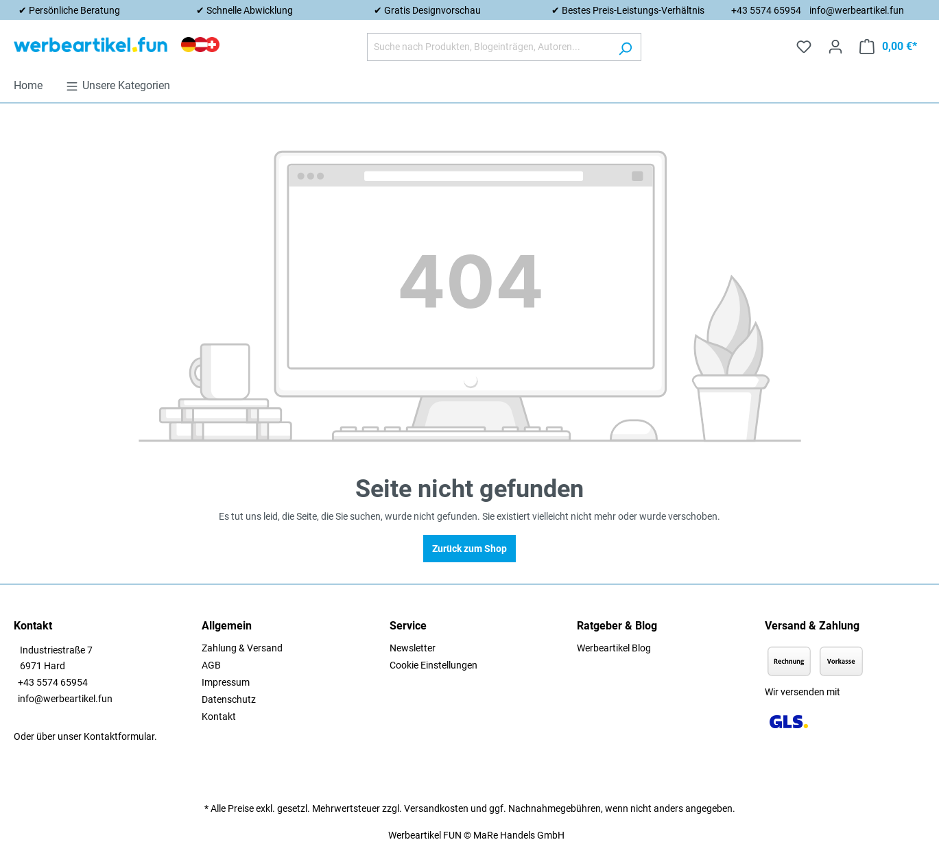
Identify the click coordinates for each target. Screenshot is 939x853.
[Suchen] (625, 47)
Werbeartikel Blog (614, 647)
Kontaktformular (119, 736)
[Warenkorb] (888, 47)
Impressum (226, 682)
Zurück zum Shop (469, 548)
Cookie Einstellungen (433, 665)
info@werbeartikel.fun (856, 10)
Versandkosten (436, 808)
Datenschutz (229, 699)
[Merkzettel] (804, 47)
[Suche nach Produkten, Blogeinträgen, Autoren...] (488, 47)
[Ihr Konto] (835, 47)
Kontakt (219, 716)
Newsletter (413, 647)
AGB (211, 665)
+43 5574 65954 (766, 10)
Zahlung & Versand (242, 647)
